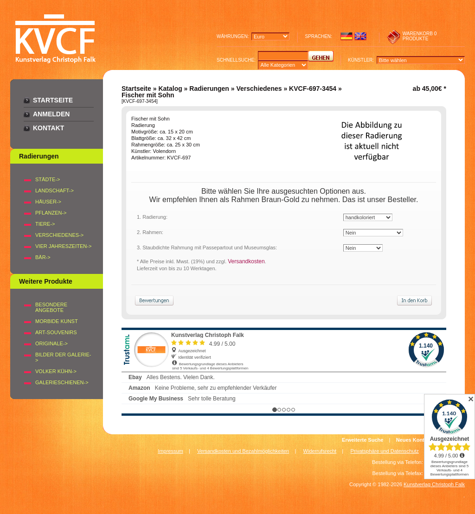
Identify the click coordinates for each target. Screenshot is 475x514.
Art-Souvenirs (56, 332)
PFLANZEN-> (51, 213)
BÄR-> (43, 257)
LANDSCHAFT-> (54, 190)
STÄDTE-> (47, 179)
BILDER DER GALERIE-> (63, 357)
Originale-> (51, 343)
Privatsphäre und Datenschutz (385, 451)
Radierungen (209, 88)
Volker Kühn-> (56, 371)
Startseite (53, 100)
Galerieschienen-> (62, 382)
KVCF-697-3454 (312, 88)
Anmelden (51, 114)
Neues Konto (412, 440)
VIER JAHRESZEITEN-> (63, 246)
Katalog (170, 88)
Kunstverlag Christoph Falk (434, 484)
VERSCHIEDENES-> (59, 235)
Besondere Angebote (51, 307)
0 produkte (420, 36)
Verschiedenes (259, 88)
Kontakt (48, 128)
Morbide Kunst (56, 321)
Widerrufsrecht (320, 451)
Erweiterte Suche (362, 440)
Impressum (170, 451)
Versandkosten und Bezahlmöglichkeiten (243, 451)
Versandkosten (246, 261)
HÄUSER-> (48, 201)
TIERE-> (45, 224)
